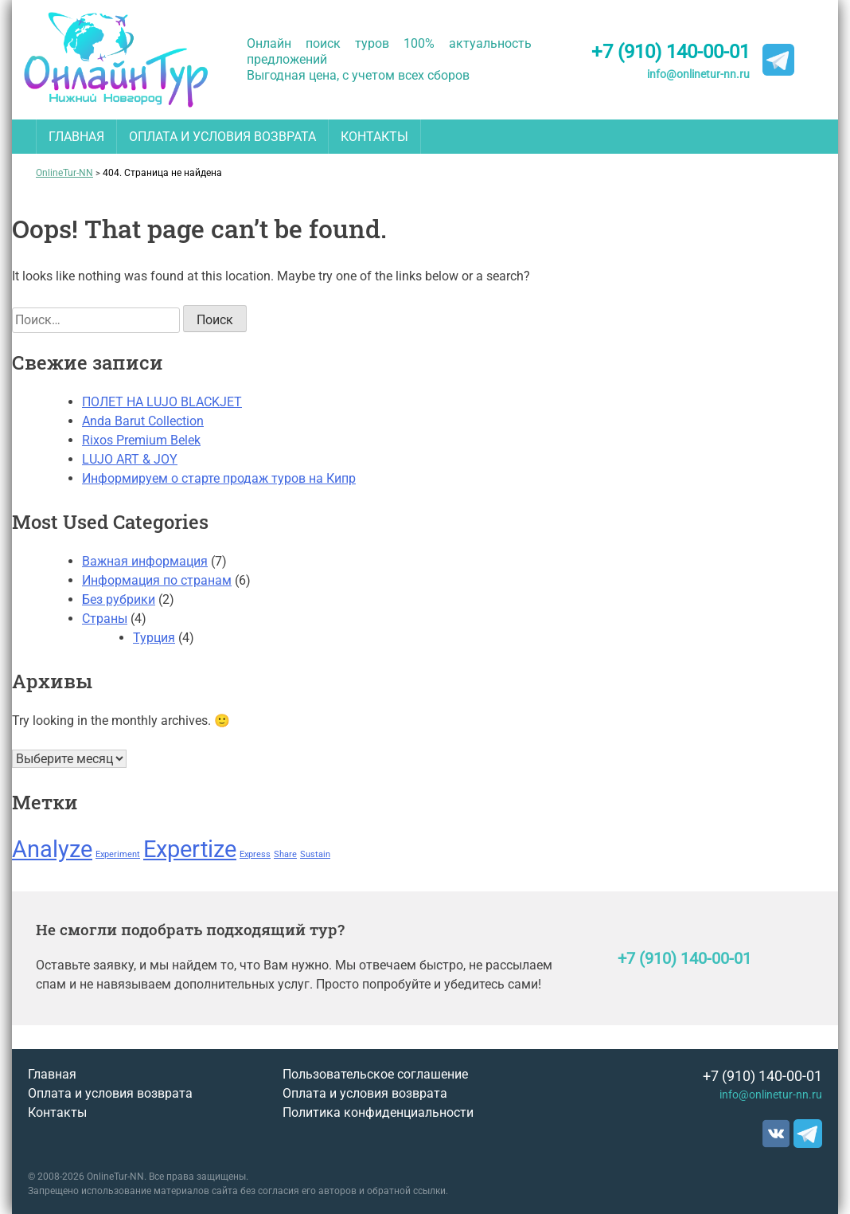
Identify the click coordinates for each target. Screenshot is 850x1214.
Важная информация (145, 561)
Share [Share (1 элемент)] (285, 854)
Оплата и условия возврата (222, 136)
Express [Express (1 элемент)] (255, 854)
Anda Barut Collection (143, 421)
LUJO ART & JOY (129, 459)
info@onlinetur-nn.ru (698, 74)
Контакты (374, 136)
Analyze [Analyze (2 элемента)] (52, 849)
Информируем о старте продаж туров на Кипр (219, 478)
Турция (154, 637)
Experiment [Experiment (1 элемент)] (118, 854)
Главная (76, 136)
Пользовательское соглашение (375, 1074)
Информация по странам (157, 580)
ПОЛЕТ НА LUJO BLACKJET (162, 401)
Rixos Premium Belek (141, 440)
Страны (104, 618)
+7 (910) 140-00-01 (670, 52)
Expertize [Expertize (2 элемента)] (189, 849)
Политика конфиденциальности (378, 1112)
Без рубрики (118, 599)
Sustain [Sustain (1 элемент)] (315, 854)
